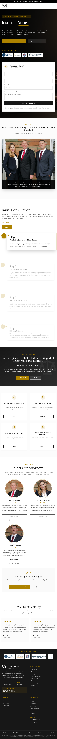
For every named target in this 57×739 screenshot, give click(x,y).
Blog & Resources (34, 711)
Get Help (14, 416)
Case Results (33, 706)
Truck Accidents (34, 671)
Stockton (4, 700)
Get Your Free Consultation (13, 41)
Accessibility (46, 732)
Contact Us (32, 713)
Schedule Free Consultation (19, 587)
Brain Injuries (33, 680)
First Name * (7, 71)
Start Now (42, 416)
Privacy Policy (29, 732)
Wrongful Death (34, 678)
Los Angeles (5, 705)
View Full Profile (14, 516)
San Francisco (6, 703)
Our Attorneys (33, 703)
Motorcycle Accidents (35, 674)
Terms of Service (38, 732)
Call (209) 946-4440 (39, 587)
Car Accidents (33, 669)
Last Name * (32, 71)
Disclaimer (53, 732)
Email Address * (8, 78)
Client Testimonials (34, 708)
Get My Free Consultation (28, 103)
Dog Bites (32, 685)
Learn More (22, 377)
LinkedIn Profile (14, 520)
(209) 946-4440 (38, 1)
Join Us (14, 446)
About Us (32, 701)
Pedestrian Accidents (35, 676)
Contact (6, 227)
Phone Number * (8, 84)
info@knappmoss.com (36, 722)
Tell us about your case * (10, 91)
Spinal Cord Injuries (35, 683)
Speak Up (42, 446)
